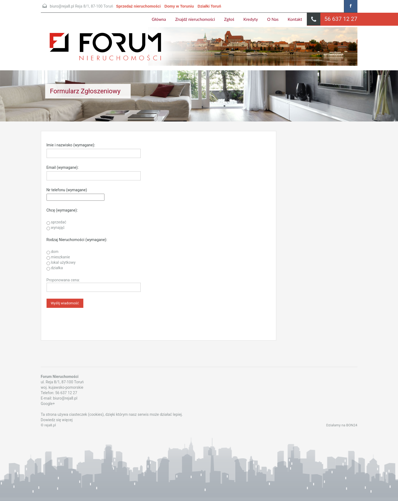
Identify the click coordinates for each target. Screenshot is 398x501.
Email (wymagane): (63, 167)
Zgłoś (229, 19)
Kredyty (251, 19)
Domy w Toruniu (179, 6)
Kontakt (295, 19)
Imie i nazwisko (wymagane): (71, 145)
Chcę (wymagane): (62, 210)
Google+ (48, 403)
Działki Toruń (209, 6)
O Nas (272, 19)
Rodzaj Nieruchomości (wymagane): (77, 240)
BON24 (351, 425)
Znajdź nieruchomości (195, 19)
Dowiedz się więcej (57, 420)
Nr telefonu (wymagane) (67, 190)
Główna (159, 19)
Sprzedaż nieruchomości (138, 6)
